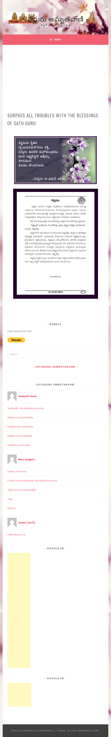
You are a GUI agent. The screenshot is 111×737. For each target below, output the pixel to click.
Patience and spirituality (20, 417)
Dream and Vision (17, 471)
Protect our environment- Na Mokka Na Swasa (32, 480)
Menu (57, 39)
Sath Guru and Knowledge (21, 489)
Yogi (9, 499)
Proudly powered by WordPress (32, 730)
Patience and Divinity (18, 445)
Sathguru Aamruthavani (55, 366)
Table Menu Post (16, 534)
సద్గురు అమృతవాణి (55, 18)
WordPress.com (88, 730)
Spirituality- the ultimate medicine (25, 408)
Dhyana (11, 508)
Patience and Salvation (19, 435)
